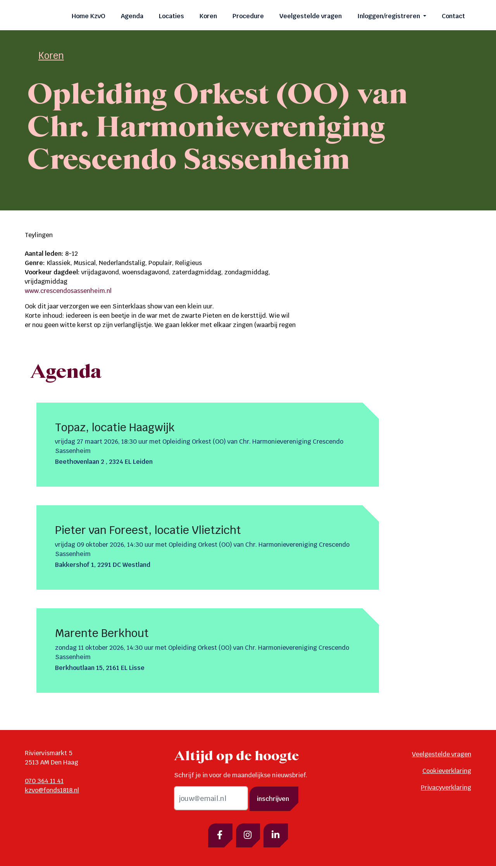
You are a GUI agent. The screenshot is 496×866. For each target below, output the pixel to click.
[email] (211, 798)
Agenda (132, 16)
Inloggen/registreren (389, 16)
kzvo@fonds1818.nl (52, 790)
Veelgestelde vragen (310, 16)
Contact (453, 16)
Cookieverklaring (446, 771)
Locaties (171, 16)
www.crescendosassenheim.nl (68, 291)
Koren (208, 16)
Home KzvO (88, 16)
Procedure (248, 16)
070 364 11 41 (44, 781)
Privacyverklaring (446, 787)
